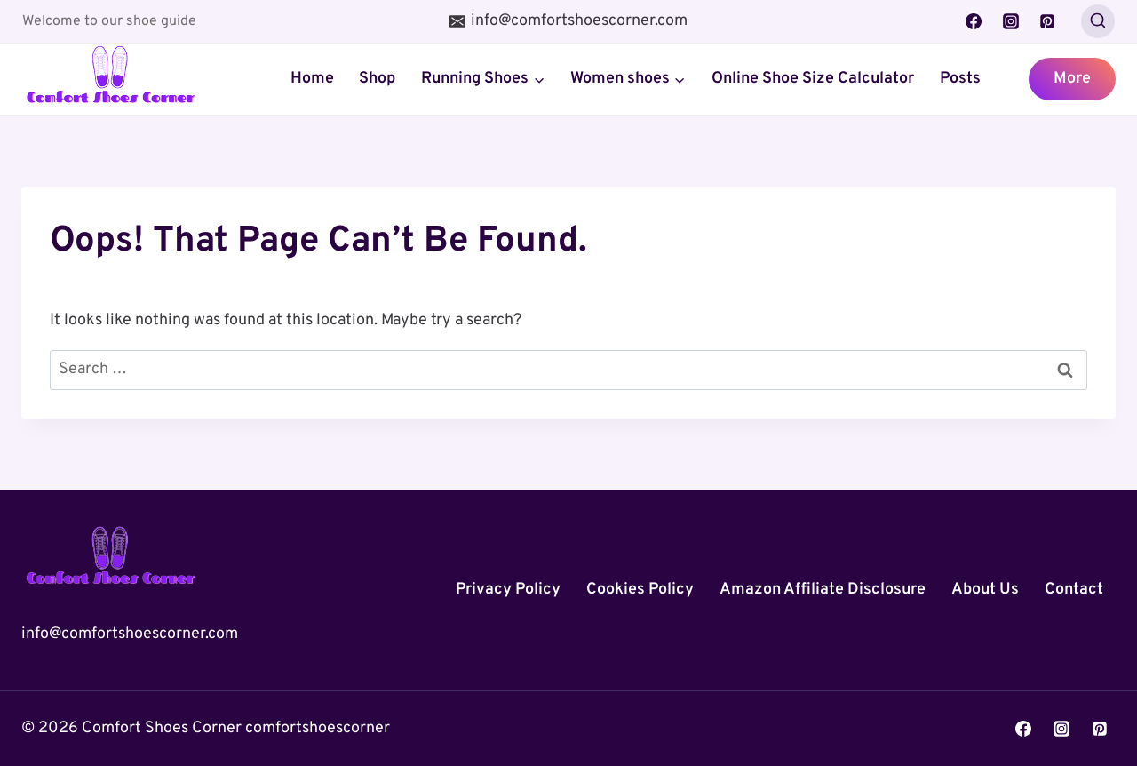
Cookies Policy (640, 589)
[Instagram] (1011, 21)
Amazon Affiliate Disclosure (823, 589)
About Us (985, 589)
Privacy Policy (508, 589)
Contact (1074, 589)
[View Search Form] (1098, 21)
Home (312, 78)
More (1072, 78)
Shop (377, 78)
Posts (960, 78)
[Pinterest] (1047, 21)
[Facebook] (974, 21)
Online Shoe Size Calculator (813, 78)
